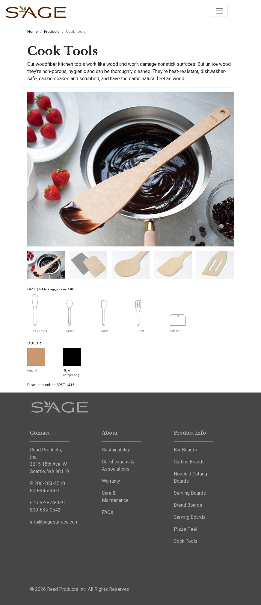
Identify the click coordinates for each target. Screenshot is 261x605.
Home (32, 31)
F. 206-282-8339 (47, 503)
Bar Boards (185, 450)
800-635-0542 (45, 510)
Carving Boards (190, 517)
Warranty (111, 481)
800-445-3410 (45, 490)
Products (52, 31)
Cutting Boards (189, 462)
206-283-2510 (49, 483)
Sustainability (116, 450)
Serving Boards (190, 493)
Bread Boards (188, 505)
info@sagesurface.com (54, 522)
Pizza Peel (185, 529)
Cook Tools (185, 541)
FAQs (107, 512)
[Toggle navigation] (219, 11)
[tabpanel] (44, 262)
